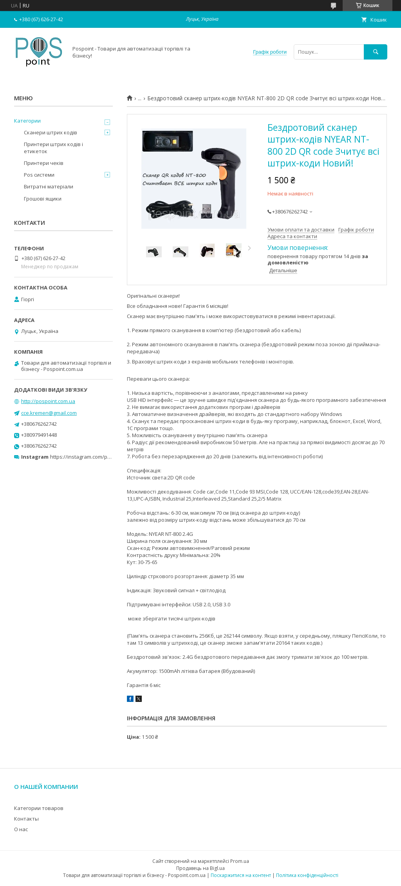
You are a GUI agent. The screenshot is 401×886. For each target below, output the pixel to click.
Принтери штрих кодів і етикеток (53, 148)
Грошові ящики (42, 198)
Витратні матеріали (48, 186)
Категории (27, 120)
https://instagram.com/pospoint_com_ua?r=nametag (112, 456)
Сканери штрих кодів (50, 132)
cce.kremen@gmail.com (49, 413)
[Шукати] (375, 52)
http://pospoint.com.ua (48, 401)
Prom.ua (239, 861)
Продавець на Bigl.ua (200, 868)
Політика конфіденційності (307, 875)
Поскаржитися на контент (241, 875)
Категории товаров (38, 808)
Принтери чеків (43, 162)
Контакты (26, 818)
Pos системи (39, 174)
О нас (21, 829)
